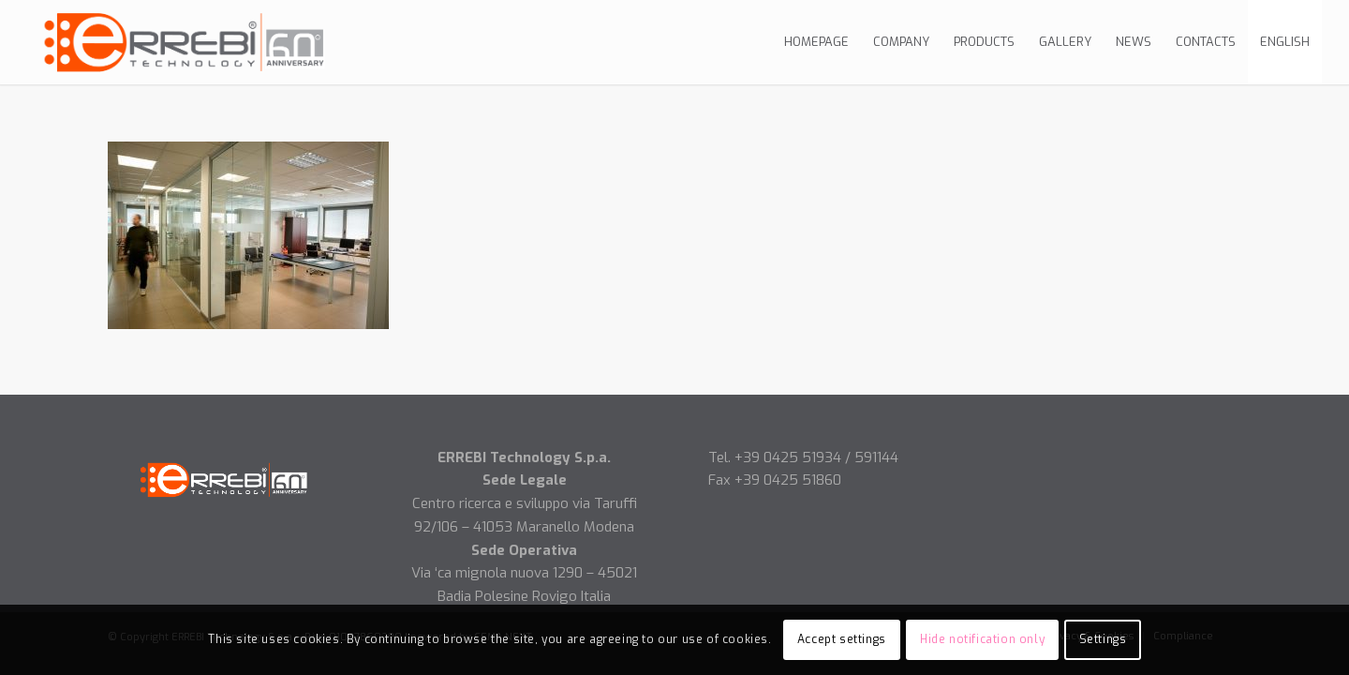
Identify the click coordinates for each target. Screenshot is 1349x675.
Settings (1103, 639)
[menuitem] (816, 42)
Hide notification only (982, 639)
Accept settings (841, 639)
